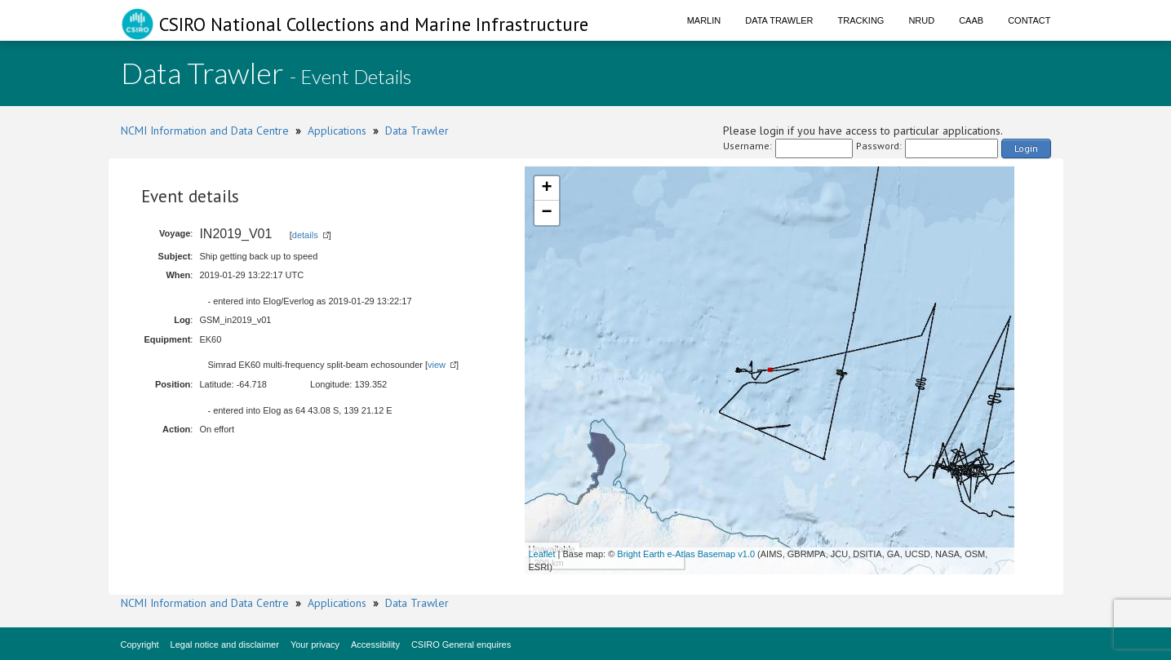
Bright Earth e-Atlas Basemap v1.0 (686, 554)
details (305, 235)
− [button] (546, 213)
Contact (1029, 20)
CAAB (971, 20)
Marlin (704, 20)
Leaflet (542, 554)
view (437, 365)
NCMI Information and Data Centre (205, 130)
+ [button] (546, 188)
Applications (337, 130)
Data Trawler (779, 20)
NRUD (921, 20)
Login (1026, 148)
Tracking (861, 20)
